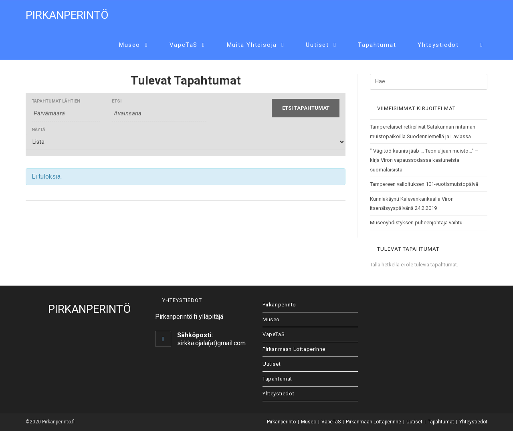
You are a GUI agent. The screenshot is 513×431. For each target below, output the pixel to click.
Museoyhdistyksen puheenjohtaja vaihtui (417, 223)
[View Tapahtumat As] (185, 142)
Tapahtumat (277, 379)
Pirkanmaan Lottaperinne (294, 349)
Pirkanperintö (67, 15)
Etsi (116, 101)
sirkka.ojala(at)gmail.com (211, 343)
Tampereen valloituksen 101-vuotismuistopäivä (424, 184)
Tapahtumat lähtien (56, 101)
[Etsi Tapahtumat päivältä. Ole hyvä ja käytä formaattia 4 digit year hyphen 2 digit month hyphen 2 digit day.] (66, 113)
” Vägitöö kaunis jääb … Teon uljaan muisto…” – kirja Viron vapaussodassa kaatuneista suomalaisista (424, 160)
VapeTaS (274, 334)
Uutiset (272, 364)
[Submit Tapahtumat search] (306, 108)
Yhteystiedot (278, 394)
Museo (271, 319)
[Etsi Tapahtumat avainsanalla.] (159, 113)
